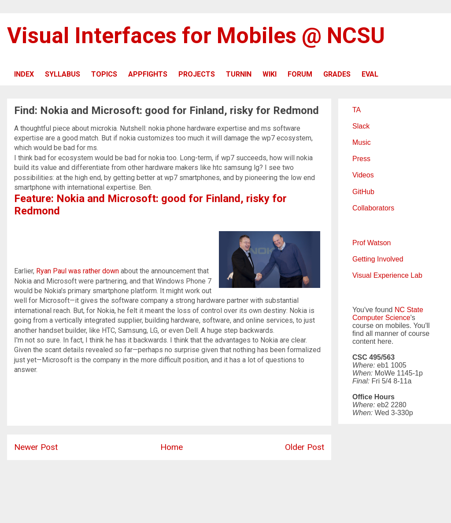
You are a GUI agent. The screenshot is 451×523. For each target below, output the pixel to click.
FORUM (300, 74)
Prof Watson (371, 243)
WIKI (269, 74)
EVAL (370, 74)
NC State (409, 309)
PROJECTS (196, 74)
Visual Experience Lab (387, 275)
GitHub (363, 191)
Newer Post (36, 447)
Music (361, 142)
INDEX (24, 74)
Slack (361, 126)
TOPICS (104, 74)
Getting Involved (377, 259)
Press (361, 158)
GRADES (337, 74)
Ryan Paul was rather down (77, 271)
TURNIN (238, 74)
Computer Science (381, 317)
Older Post (304, 447)
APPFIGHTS (147, 74)
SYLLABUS (62, 74)
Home (171, 447)
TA (356, 110)
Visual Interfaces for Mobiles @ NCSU (196, 35)
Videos (363, 175)
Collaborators (373, 208)
